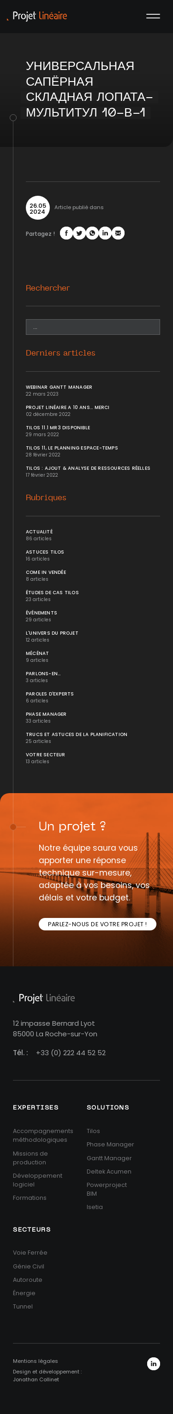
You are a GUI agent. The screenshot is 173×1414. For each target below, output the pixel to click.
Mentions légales (35, 1361)
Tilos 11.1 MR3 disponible (58, 427)
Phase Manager (46, 714)
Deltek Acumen (109, 1171)
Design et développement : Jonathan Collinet (47, 1375)
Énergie (24, 1293)
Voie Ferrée (30, 1252)
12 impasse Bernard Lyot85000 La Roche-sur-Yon (55, 1028)
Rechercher (48, 288)
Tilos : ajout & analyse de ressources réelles (88, 468)
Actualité (39, 531)
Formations (30, 1198)
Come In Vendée (46, 572)
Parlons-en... (43, 673)
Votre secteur (46, 754)
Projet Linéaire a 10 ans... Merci (68, 407)
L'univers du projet (52, 633)
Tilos (93, 1131)
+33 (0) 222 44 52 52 (71, 1053)
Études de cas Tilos (52, 592)
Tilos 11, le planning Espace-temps (72, 447)
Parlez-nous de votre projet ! (97, 924)
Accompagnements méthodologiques (43, 1135)
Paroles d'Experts (50, 693)
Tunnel (23, 1306)
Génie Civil (28, 1266)
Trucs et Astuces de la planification (76, 734)
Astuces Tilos (45, 552)
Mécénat (37, 653)
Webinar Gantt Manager (59, 387)
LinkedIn (153, 1363)
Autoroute (27, 1280)
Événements (41, 612)
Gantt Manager (109, 1158)
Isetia (95, 1207)
